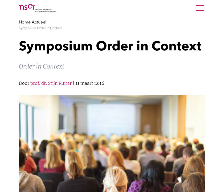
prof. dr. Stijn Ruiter (51, 83)
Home (25, 22)
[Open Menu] (200, 8)
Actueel (39, 22)
